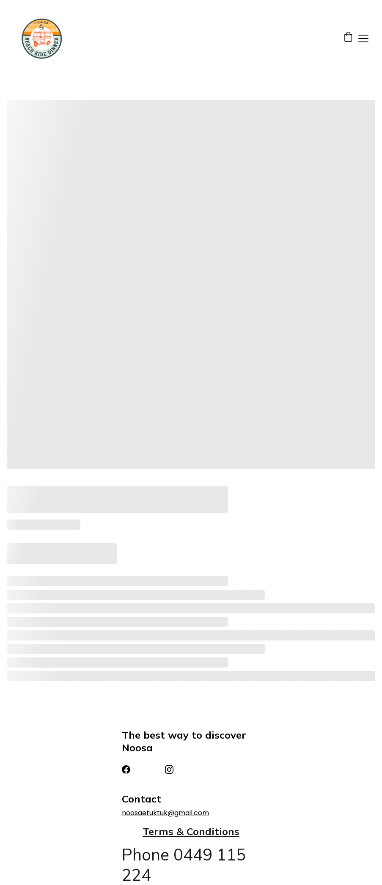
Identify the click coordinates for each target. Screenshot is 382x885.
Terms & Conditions (191, 831)
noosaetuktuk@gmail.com (165, 813)
